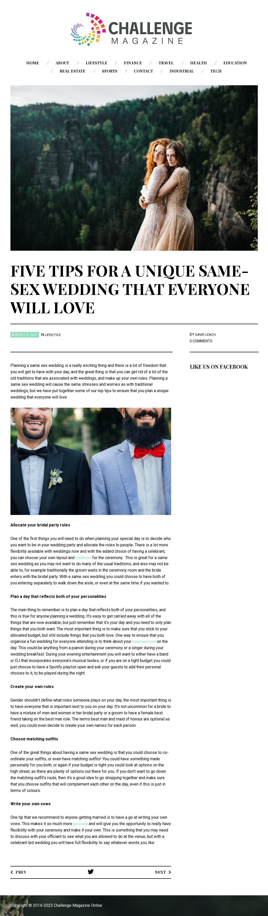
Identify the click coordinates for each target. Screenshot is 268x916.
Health (198, 62)
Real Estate (72, 71)
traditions (83, 557)
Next (160, 872)
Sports (109, 71)
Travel (166, 62)
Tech (216, 71)
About (62, 62)
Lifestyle (96, 62)
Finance (133, 62)
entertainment (144, 641)
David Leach (206, 334)
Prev (21, 872)
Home (32, 62)
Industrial (182, 71)
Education (235, 62)
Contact (143, 71)
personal (81, 823)
